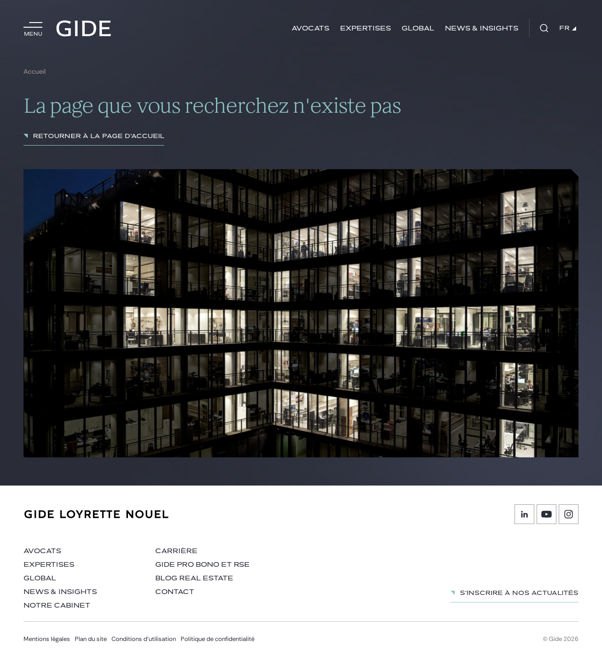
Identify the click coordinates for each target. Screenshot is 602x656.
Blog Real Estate (194, 578)
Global (418, 28)
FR (567, 28)
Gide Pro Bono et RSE (202, 564)
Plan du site (91, 639)
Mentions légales (47, 639)
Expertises (365, 28)
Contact (174, 591)
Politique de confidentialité (217, 639)
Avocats (310, 28)
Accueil (35, 71)
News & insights (481, 28)
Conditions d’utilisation (143, 639)
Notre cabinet (57, 605)
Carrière (176, 551)
